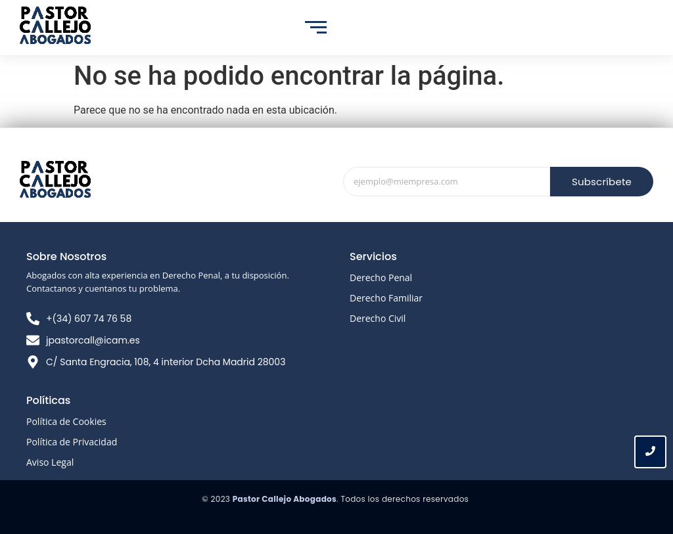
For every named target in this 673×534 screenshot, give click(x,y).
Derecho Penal (381, 277)
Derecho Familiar (386, 298)
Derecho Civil (378, 318)
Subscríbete (602, 182)
